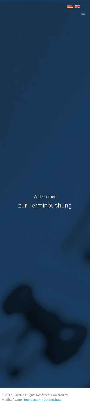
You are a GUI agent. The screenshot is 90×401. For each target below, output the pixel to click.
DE (70, 6)
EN (77, 6)
